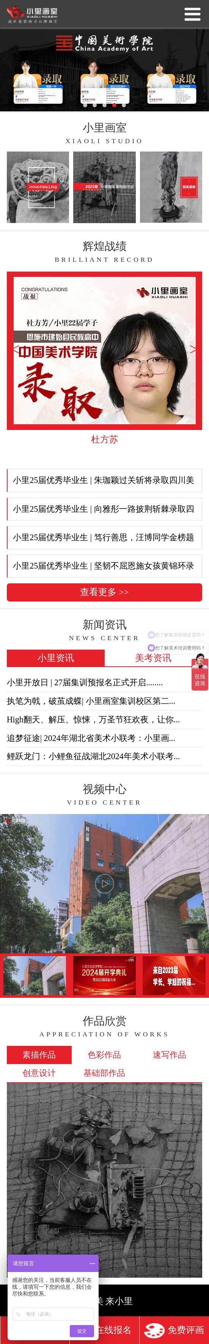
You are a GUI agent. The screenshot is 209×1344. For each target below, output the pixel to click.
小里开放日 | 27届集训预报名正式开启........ (85, 682)
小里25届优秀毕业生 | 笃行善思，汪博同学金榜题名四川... (101, 541)
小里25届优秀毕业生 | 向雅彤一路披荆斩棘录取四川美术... (101, 512)
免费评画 (174, 1330)
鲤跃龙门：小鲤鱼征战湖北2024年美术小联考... (93, 756)
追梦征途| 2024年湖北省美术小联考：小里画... (91, 738)
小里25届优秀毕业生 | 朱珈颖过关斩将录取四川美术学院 (101, 483)
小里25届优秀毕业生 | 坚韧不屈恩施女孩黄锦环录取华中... (101, 569)
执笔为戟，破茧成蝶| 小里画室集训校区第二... (91, 701)
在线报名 (104, 1330)
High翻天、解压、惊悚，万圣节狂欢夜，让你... (93, 719)
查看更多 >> (104, 592)
